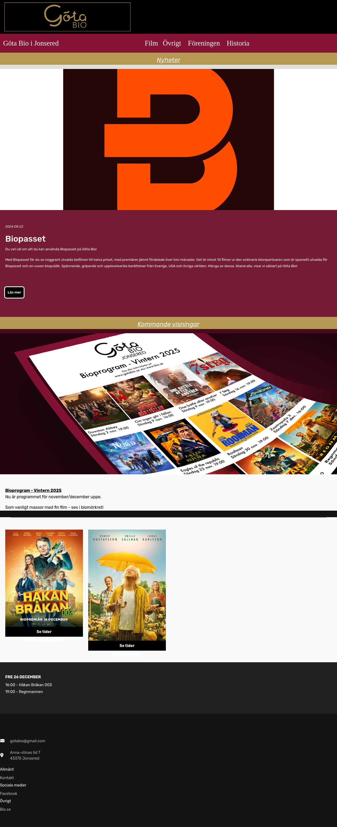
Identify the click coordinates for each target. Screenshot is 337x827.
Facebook (8, 793)
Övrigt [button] (172, 43)
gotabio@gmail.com (27, 741)
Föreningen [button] (204, 43)
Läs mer (14, 292)
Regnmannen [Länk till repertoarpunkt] (127, 653)
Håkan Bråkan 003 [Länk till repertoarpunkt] (44, 639)
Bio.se (5, 809)
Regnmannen (31, 691)
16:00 (10, 684)
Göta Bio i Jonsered (31, 43)
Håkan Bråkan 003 (35, 684)
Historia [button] (238, 43)
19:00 (10, 691)
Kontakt (7, 777)
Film (151, 43)
